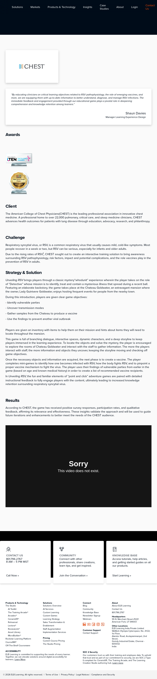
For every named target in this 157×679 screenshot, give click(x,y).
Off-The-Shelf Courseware (18, 645)
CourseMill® (11, 642)
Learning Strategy (51, 619)
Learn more (117, 662)
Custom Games (50, 615)
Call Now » (12, 575)
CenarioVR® (13, 619)
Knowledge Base (91, 612)
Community (88, 609)
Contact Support (90, 632)
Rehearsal (12, 622)
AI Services (48, 609)
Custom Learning (51, 612)
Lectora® (12, 625)
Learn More (20, 659)
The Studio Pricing (51, 643)
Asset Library (14, 632)
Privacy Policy (68, 674)
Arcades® (12, 615)
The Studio (11, 605)
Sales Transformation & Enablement (54, 624)
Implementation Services (54, 632)
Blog (85, 605)
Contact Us (117, 609)
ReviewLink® (14, 628)
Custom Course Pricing (54, 640)
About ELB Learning (121, 605)
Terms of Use (51, 674)
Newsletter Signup (91, 615)
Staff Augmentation (52, 628)
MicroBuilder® (14, 635)
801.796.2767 (118, 612)
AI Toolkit (12, 609)
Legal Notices (83, 674)
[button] (17, 7)
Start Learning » (121, 575)
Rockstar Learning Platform (18, 638)
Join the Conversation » (73, 575)
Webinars (87, 619)
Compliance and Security (103, 674)
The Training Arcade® (18, 612)
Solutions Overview (52, 605)
